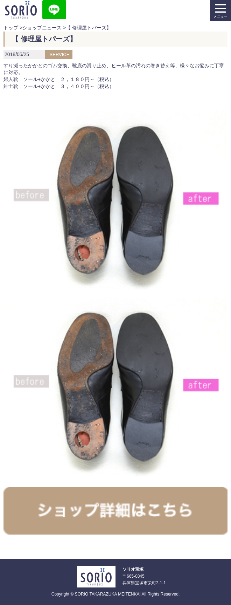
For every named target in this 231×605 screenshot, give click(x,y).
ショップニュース (42, 27)
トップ (11, 27)
